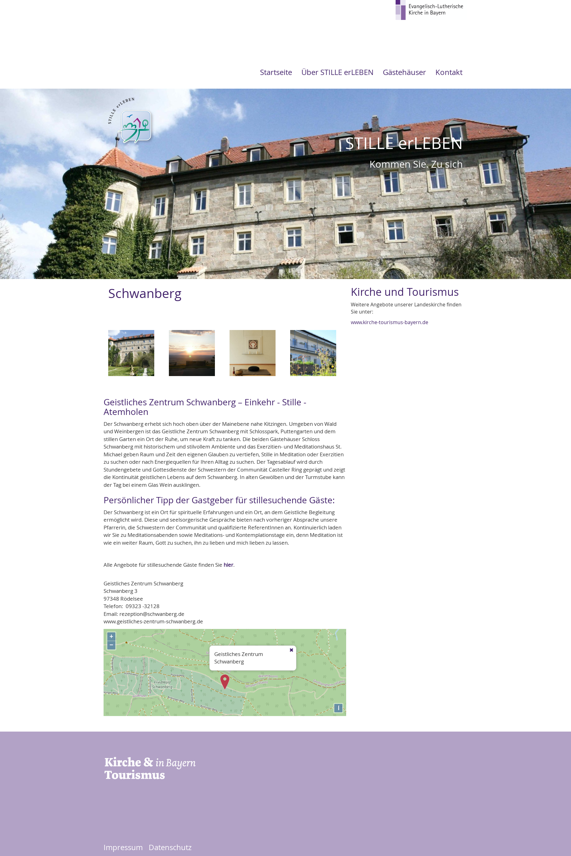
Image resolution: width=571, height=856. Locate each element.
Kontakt (448, 72)
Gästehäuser (404, 72)
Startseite (276, 72)
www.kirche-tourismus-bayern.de (389, 322)
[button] (131, 355)
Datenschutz (170, 847)
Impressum (123, 847)
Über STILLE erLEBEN (337, 72)
